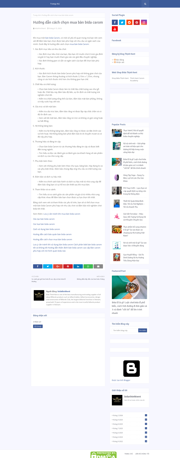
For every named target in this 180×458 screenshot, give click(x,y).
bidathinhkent (40, 28)
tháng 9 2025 (130, 420)
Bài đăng (119, 59)
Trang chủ (36, 15)
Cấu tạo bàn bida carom (44, 219)
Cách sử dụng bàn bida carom (46, 229)
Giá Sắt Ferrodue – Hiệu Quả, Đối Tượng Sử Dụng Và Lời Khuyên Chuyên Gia (134, 217)
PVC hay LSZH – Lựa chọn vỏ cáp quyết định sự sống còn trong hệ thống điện (135, 191)
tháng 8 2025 (130, 424)
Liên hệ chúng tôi (142, 454)
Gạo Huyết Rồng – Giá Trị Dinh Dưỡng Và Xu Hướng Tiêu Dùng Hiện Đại (133, 258)
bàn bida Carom (52, 37)
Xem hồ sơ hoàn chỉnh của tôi (134, 400)
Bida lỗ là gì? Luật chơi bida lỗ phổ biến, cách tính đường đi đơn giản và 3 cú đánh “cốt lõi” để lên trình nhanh (135, 163)
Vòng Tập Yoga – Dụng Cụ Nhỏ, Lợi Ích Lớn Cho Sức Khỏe (133, 178)
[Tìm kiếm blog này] (125, 330)
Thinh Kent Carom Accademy (137, 79)
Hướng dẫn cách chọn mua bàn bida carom (52, 239)
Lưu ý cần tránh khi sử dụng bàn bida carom (53, 244)
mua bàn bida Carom (79, 44)
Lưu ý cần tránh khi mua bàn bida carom (61, 213)
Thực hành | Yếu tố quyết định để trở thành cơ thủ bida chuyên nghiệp (133, 133)
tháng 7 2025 (130, 428)
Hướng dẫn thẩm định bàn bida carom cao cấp (69, 247)
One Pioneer (38, 3)
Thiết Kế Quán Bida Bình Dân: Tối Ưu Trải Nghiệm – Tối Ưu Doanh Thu (134, 204)
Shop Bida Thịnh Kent (120, 78)
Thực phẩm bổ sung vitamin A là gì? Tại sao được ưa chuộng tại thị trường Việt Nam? (134, 231)
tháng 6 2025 (130, 433)
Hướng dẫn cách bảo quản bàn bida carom (52, 234)
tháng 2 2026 (130, 415)
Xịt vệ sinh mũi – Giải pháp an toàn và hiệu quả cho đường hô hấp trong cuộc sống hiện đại (134, 148)
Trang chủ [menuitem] (55, 3)
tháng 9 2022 (130, 441)
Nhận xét (119, 62)
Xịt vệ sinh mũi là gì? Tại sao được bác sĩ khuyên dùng (135, 244)
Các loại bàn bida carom (44, 224)
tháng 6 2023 (130, 437)
